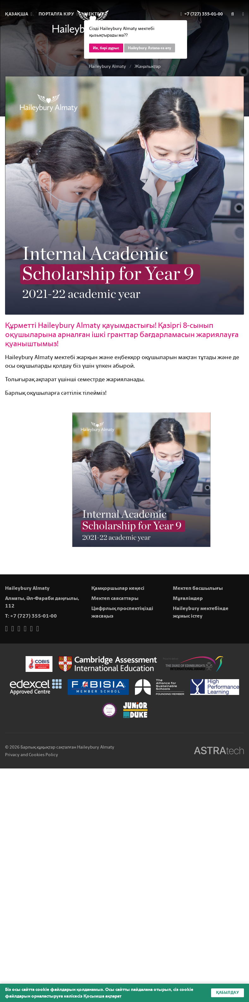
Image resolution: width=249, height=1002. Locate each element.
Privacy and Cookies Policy (31, 754)
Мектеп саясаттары (114, 598)
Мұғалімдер (188, 598)
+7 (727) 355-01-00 (33, 616)
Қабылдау (227, 993)
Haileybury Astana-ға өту (149, 48)
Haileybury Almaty (107, 66)
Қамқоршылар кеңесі (117, 588)
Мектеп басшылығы (198, 588)
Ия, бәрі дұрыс (106, 48)
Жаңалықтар (148, 66)
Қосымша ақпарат (102, 996)
